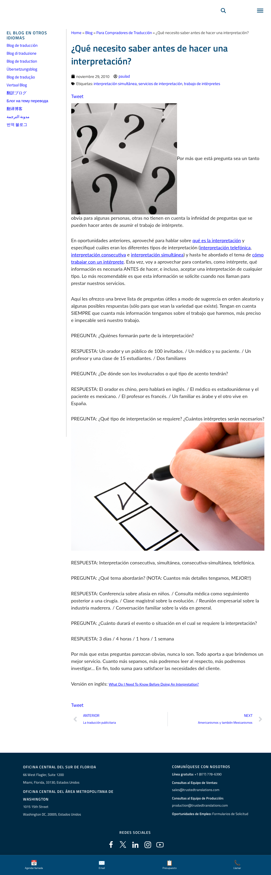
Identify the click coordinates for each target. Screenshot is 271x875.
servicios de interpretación (160, 83)
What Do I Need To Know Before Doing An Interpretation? (154, 684)
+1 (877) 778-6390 (208, 773)
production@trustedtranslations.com (200, 805)
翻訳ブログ (16, 93)
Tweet (77, 95)
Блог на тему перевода (27, 101)
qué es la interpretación (216, 240)
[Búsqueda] (223, 17)
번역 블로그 (17, 124)
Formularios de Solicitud (230, 813)
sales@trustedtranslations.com (195, 789)
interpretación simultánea (115, 83)
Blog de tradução (21, 77)
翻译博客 (14, 109)
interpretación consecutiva (99, 254)
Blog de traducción (22, 45)
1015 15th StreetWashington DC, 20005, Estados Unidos (52, 809)
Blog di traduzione (22, 53)
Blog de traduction (22, 61)
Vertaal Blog (17, 85)
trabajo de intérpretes (202, 83)
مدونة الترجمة (18, 117)
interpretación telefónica (225, 247)
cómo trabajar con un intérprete (104, 261)
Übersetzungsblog (22, 69)
